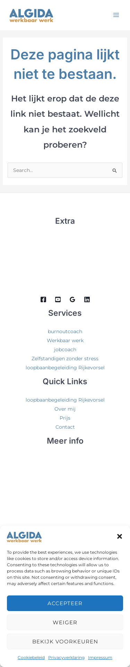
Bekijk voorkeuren (65, 641)
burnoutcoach (65, 331)
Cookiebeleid (31, 657)
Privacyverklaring (66, 657)
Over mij (65, 409)
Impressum (100, 657)
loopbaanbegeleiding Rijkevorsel (65, 367)
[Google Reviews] (72, 299)
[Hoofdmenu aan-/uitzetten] (116, 15)
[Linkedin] (87, 299)
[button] (119, 536)
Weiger (65, 622)
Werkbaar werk (65, 340)
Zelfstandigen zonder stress (65, 358)
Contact (65, 427)
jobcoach (65, 349)
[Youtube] (58, 299)
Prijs (65, 418)
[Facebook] (43, 299)
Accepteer (65, 603)
